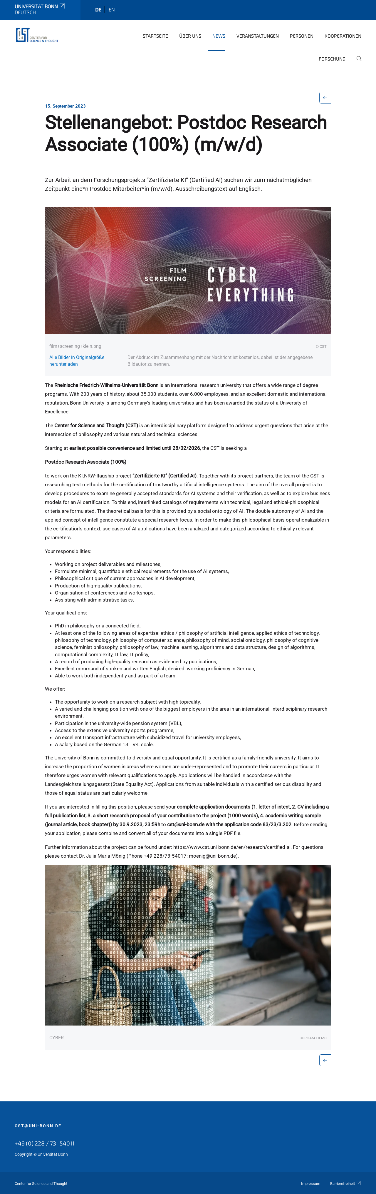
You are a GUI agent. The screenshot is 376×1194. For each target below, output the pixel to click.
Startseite (155, 36)
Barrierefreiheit (345, 1183)
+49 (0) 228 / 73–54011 (45, 1143)
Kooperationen (343, 36)
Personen (301, 36)
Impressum (310, 1183)
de (98, 9)
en (112, 9)
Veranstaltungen (257, 36)
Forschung (332, 58)
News (218, 36)
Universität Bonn (40, 6)
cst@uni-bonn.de (38, 1125)
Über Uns (190, 36)
